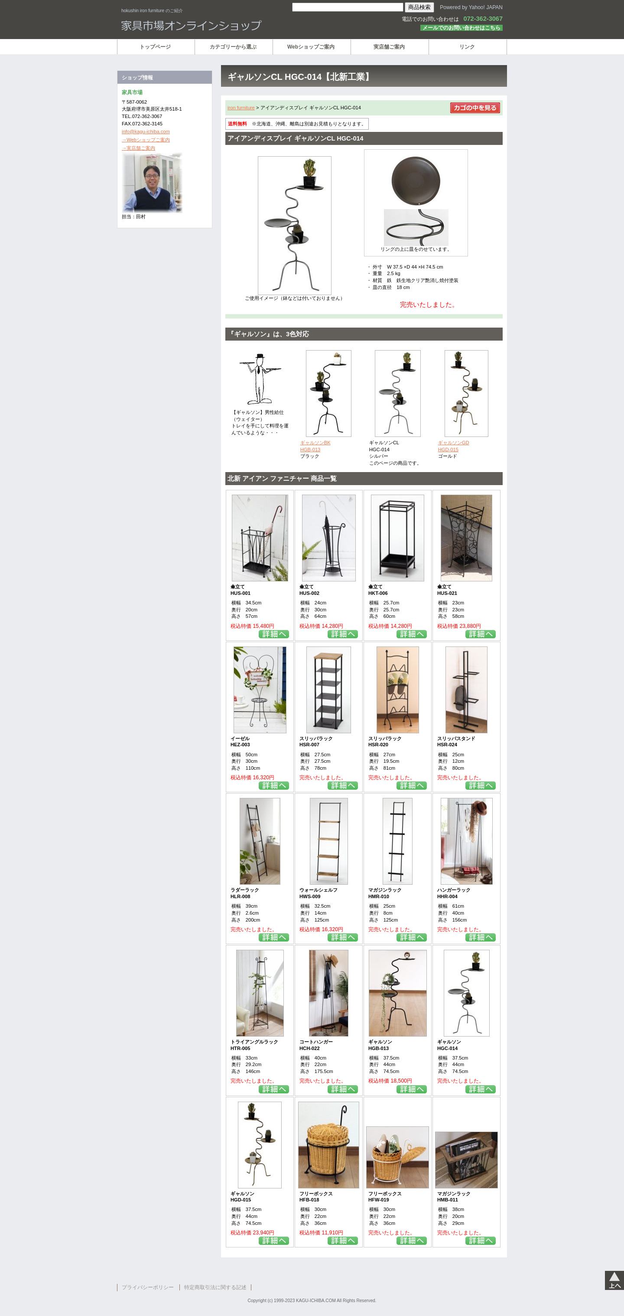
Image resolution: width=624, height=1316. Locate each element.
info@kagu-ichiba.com (146, 131)
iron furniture (241, 107)
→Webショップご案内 (146, 139)
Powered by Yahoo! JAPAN (471, 7)
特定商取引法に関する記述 (215, 1287)
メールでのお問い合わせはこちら (461, 28)
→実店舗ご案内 (138, 148)
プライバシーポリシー (148, 1287)
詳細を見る (274, 634)
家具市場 (225, 25)
